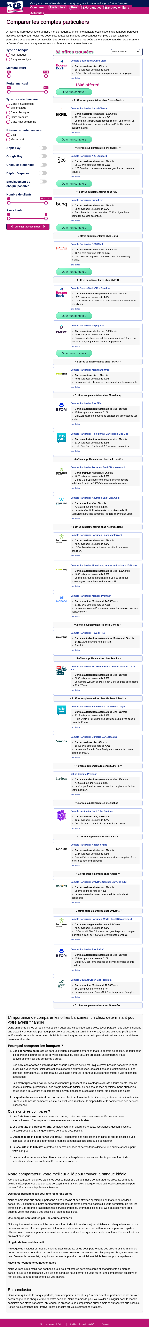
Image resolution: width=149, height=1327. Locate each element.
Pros (74, 7)
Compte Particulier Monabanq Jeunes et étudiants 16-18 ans (104, 558)
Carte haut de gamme (23, 121)
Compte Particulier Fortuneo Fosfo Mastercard (96, 528)
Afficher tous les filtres (28, 226)
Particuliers (57, 7)
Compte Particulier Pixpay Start (88, 318)
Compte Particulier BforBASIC (87, 942)
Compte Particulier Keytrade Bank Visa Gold (95, 491)
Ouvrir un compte (122, 85)
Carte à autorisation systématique (22, 105)
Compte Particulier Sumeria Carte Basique (94, 730)
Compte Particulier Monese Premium (91, 589)
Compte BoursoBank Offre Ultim (88, 60)
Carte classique (20, 112)
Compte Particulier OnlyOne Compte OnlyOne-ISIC (99, 875)
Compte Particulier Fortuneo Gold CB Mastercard (98, 460)
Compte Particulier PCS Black (87, 237)
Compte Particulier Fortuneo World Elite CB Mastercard (101, 912)
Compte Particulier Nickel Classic (89, 101)
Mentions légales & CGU (51, 1317)
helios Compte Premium (84, 767)
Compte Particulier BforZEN (86, 396)
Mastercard (17, 139)
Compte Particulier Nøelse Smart (89, 838)
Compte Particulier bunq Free (87, 193)
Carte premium (19, 117)
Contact (105, 1317)
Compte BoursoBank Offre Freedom (90, 281)
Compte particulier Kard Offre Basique (92, 804)
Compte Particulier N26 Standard (89, 149)
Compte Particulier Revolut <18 (88, 626)
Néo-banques (92, 7)
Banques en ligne (117, 7)
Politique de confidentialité (82, 1317)
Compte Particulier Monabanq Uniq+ (91, 363)
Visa (13, 134)
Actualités (37, 13)
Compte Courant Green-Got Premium (91, 973)
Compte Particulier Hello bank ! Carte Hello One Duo (99, 427)
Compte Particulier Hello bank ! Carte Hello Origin (98, 699)
